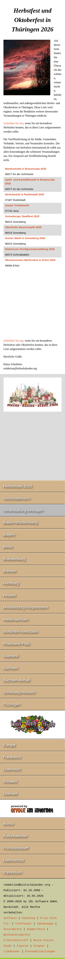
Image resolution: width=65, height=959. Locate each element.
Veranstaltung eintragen (23, 510)
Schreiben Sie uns (13, 123)
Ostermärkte (12, 929)
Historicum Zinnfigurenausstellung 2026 (30, 249)
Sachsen (10, 668)
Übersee (10, 793)
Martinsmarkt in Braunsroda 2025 (25, 168)
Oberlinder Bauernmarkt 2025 (23, 227)
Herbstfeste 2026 (17, 486)
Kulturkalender (15, 836)
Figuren (22, 946)
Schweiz (10, 781)
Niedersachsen (16, 619)
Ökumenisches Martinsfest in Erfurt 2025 (30, 259)
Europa (9, 745)
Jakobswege (45, 923)
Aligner (39, 946)
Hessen (9, 595)
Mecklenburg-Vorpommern (25, 607)
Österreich (12, 769)
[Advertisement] (32, 304)
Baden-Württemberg (20, 522)
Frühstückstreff (15, 848)
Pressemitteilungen (40, 951)
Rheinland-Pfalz (16, 644)
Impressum (12, 872)
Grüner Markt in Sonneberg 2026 (25, 238)
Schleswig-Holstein (19, 692)
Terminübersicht (16, 498)
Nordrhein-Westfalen (20, 631)
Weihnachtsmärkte (16, 934)
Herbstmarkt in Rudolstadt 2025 (24, 194)
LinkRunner (11, 951)
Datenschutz (13, 860)
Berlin (8, 547)
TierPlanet (23, 923)
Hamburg (11, 583)
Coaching (28, 918)
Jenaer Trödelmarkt (17, 205)
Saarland (10, 656)
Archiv (8, 824)
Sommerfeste (36, 929)
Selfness (10, 918)
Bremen (9, 571)
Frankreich (12, 757)
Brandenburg (14, 559)
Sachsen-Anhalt (16, 680)
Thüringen (11, 704)
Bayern (9, 534)
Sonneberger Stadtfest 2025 (22, 216)
